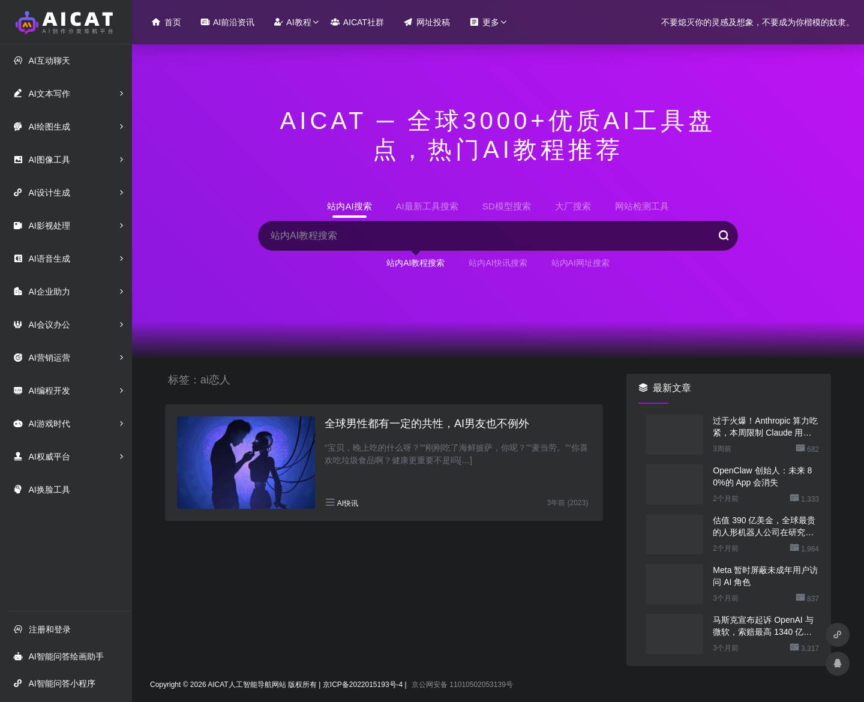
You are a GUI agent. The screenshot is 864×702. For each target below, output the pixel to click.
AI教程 (292, 22)
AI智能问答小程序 (54, 683)
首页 (166, 22)
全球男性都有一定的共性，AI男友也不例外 (427, 424)
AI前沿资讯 (227, 22)
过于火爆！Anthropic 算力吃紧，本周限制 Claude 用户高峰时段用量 (765, 427)
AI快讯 (347, 503)
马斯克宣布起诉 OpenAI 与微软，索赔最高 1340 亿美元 (763, 626)
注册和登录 (42, 629)
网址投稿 (426, 22)
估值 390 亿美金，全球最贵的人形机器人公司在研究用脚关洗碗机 (764, 526)
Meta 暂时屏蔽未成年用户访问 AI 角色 (765, 576)
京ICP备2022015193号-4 (363, 684)
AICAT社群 (357, 22)
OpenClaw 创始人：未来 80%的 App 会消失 (762, 476)
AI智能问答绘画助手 (58, 656)
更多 (484, 22)
